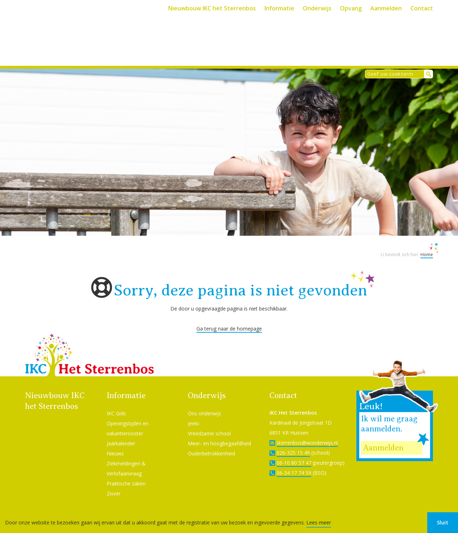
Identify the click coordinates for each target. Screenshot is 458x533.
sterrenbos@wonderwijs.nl (307, 433)
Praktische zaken (126, 473)
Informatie (279, 8)
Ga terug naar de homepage (229, 319)
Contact (421, 8)
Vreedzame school (209, 423)
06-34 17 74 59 (294, 463)
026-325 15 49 (293, 443)
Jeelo (193, 413)
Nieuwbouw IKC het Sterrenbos (212, 8)
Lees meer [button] (318, 522)
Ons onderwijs (204, 403)
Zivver (114, 483)
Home (426, 245)
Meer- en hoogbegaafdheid (219, 433)
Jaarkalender (121, 433)
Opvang (351, 8)
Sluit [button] (442, 522)
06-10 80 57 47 (294, 453)
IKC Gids (116, 403)
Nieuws (115, 443)
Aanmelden (386, 8)
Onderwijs (317, 8)
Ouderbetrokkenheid (211, 443)
